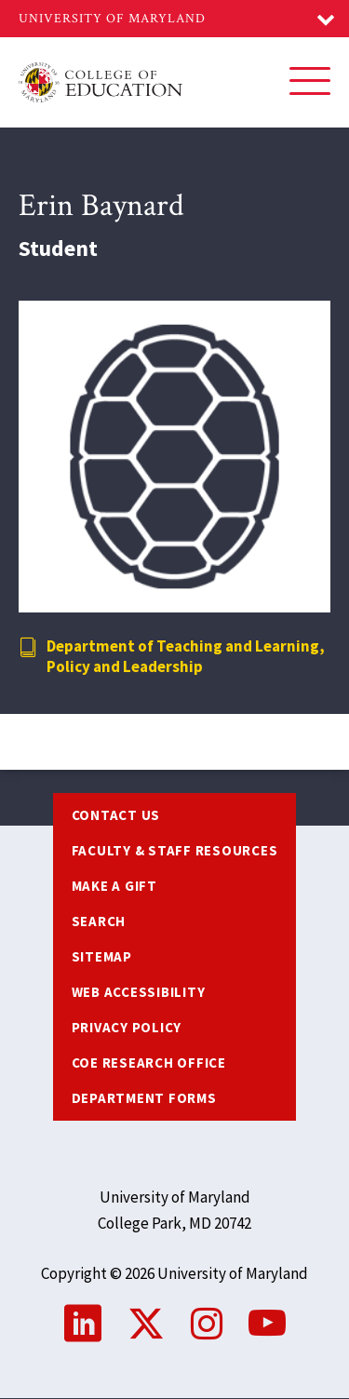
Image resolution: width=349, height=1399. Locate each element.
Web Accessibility (139, 992)
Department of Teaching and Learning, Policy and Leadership (186, 656)
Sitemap (102, 956)
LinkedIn (82, 1323)
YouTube (267, 1323)
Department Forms (144, 1098)
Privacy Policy (127, 1027)
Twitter (146, 1323)
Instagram (206, 1323)
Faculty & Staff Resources (175, 850)
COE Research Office (149, 1062)
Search (99, 921)
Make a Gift (114, 886)
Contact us (116, 815)
